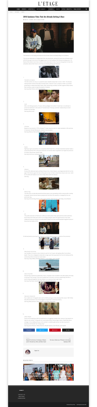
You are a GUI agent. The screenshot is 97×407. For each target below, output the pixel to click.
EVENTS (58, 9)
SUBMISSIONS (21, 398)
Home (18, 9)
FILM (35, 19)
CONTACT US (21, 394)
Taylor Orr (25, 19)
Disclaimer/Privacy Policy (71, 404)
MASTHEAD (22, 396)
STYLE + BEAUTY (66, 9)
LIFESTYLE (31, 9)
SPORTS (24, 9)
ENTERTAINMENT (41, 9)
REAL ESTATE (77, 9)
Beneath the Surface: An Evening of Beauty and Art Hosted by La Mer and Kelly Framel (36, 340)
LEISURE (51, 9)
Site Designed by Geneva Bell (81, 404)
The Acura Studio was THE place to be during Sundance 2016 (60, 340)
